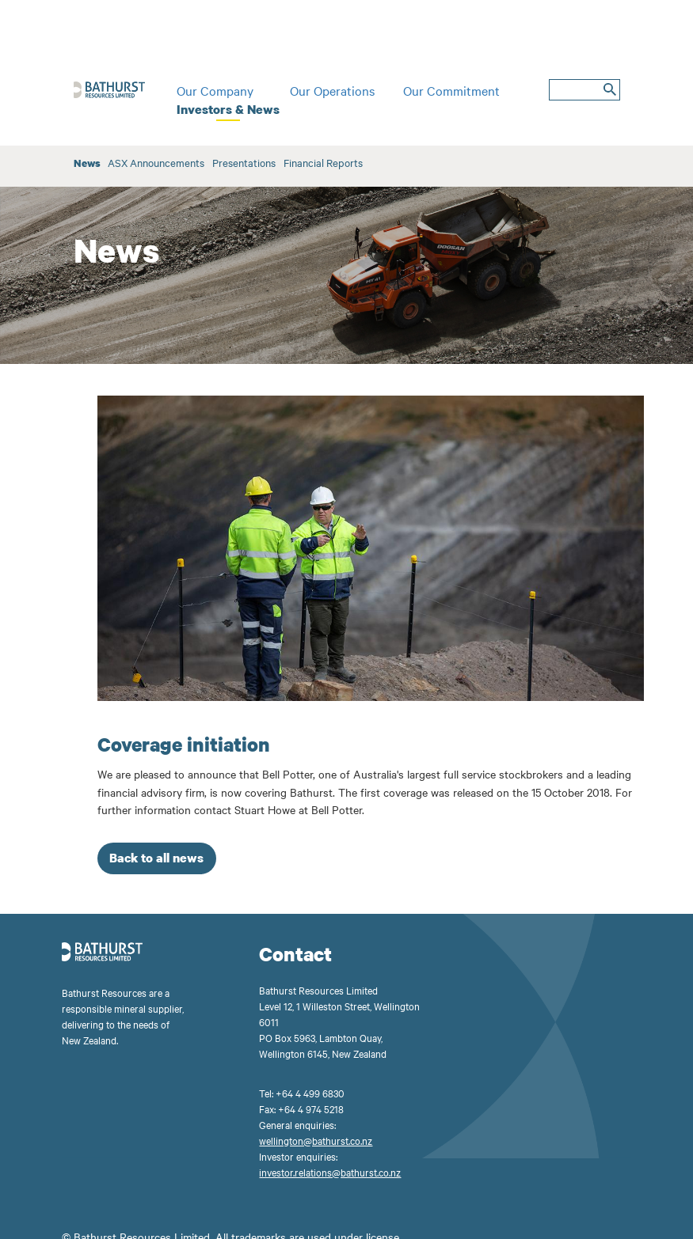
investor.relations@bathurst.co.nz (330, 1172)
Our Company (215, 90)
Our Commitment (451, 90)
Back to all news (156, 857)
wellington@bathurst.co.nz (315, 1140)
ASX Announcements (156, 162)
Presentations (244, 162)
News (87, 163)
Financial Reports (323, 162)
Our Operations (332, 90)
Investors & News (228, 109)
